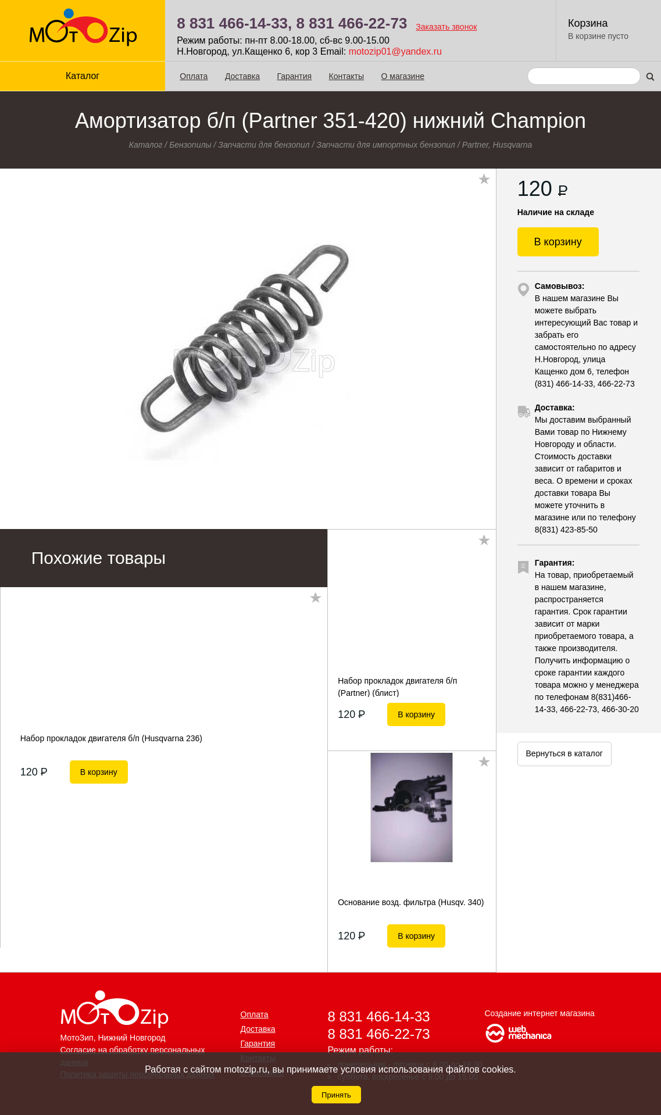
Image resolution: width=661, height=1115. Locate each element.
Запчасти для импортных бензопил (385, 144)
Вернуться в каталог (564, 753)
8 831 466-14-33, (234, 23)
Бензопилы (190, 144)
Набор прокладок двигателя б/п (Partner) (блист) (397, 686)
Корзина (588, 23)
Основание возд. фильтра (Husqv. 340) (411, 902)
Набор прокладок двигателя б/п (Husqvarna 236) (111, 738)
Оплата (194, 76)
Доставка (242, 76)
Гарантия (294, 76)
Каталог (82, 76)
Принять (336, 1095)
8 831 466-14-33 (379, 1016)
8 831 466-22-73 (352, 23)
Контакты (346, 76)
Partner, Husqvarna (497, 144)
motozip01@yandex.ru (395, 51)
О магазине (402, 76)
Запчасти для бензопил (263, 144)
